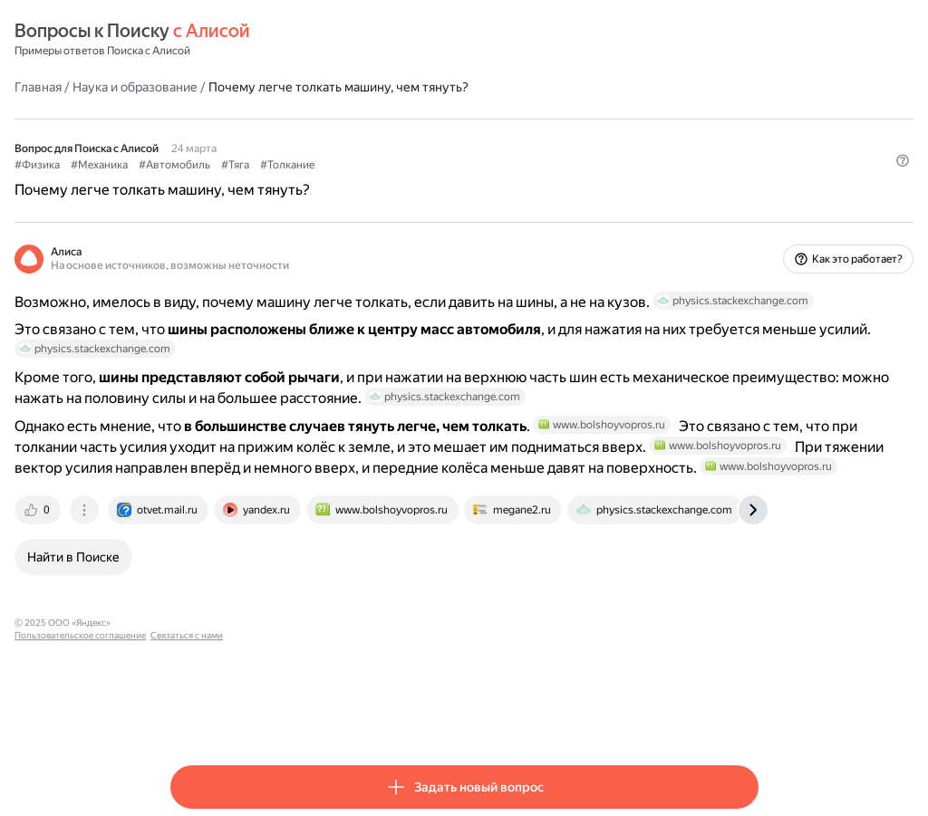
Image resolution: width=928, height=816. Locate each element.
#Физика (193, 164)
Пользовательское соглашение (340, 715)
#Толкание (443, 164)
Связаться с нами (447, 715)
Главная (194, 86)
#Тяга (391, 164)
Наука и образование (290, 86)
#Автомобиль (330, 164)
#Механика (255, 164)
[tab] (194, 602)
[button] (748, 195)
